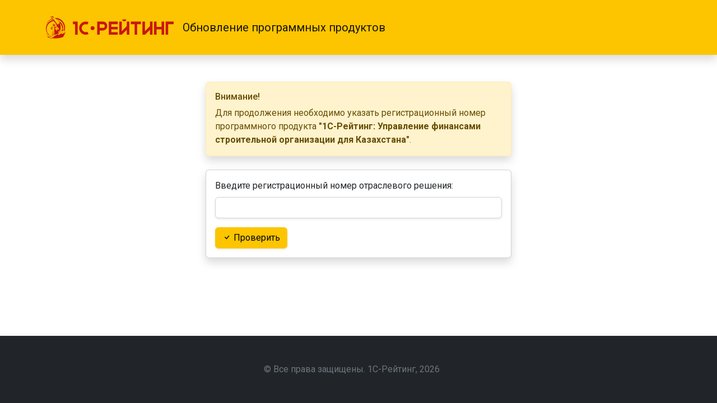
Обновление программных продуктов (284, 27)
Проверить (251, 237)
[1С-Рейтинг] (110, 27)
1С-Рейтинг (391, 369)
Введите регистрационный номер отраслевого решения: (334, 185)
